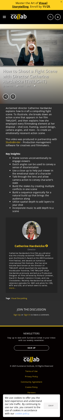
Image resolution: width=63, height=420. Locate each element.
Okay (50, 405)
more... (12, 288)
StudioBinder (13, 142)
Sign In (27, 314)
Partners (32, 392)
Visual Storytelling (19, 298)
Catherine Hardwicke (32, 246)
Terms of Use (31, 371)
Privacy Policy (31, 376)
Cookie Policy (31, 387)
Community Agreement (31, 382)
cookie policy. (22, 413)
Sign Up (16, 314)
